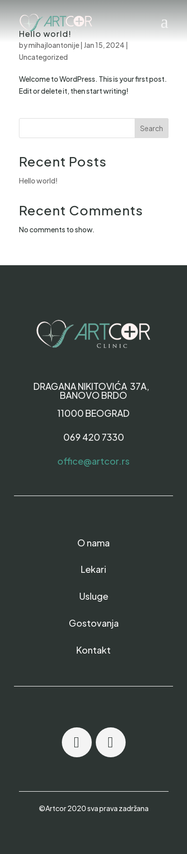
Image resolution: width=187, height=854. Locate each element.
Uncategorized (43, 56)
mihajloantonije (53, 44)
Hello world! (38, 180)
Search (151, 128)
